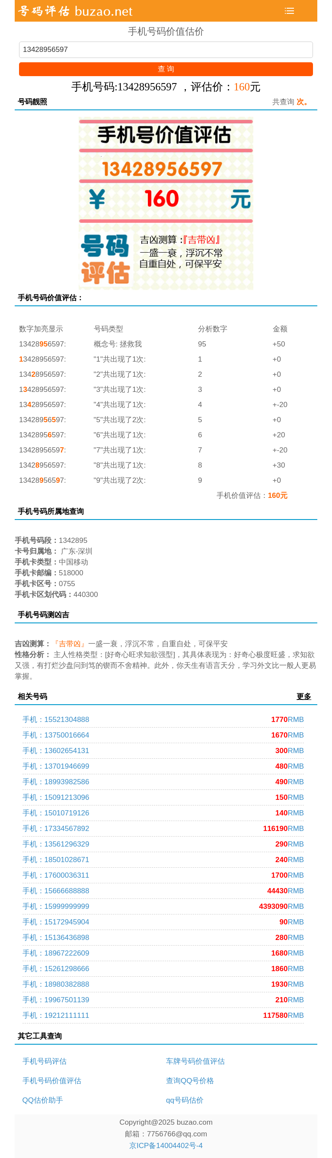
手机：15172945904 (163, 922)
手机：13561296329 (163, 844)
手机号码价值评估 (51, 1081)
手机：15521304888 (163, 719)
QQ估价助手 (42, 1100)
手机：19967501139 (163, 999)
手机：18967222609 (163, 953)
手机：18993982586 (163, 781)
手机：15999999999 (163, 906)
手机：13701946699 (163, 766)
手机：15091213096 (163, 797)
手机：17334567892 (163, 828)
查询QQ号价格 (190, 1081)
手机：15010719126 (163, 813)
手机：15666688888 (163, 890)
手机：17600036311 (163, 875)
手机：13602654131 (163, 750)
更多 (304, 697)
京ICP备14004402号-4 (166, 1146)
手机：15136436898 (163, 937)
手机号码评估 (44, 1061)
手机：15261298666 (163, 968)
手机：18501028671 (163, 859)
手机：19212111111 (163, 1015)
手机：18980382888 (163, 984)
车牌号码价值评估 (195, 1061)
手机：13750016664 (163, 735)
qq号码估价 (185, 1100)
